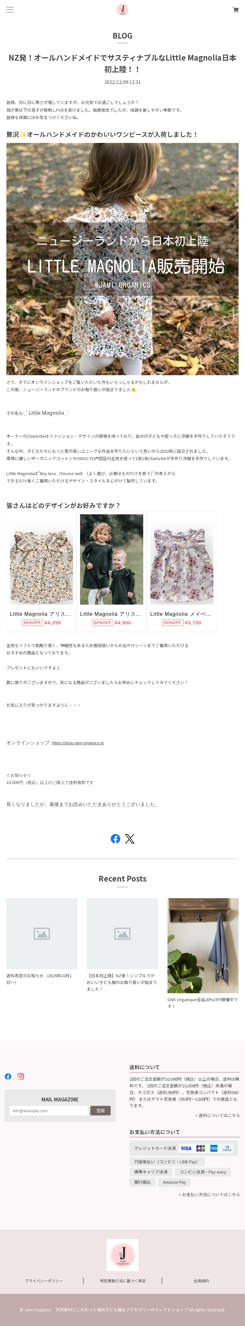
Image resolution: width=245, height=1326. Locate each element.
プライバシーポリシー (44, 1280)
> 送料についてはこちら (217, 1115)
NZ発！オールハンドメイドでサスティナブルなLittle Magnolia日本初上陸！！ (122, 63)
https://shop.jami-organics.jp (78, 743)
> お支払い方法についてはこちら (209, 1194)
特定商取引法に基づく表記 (123, 1280)
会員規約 (201, 1280)
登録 (100, 1110)
